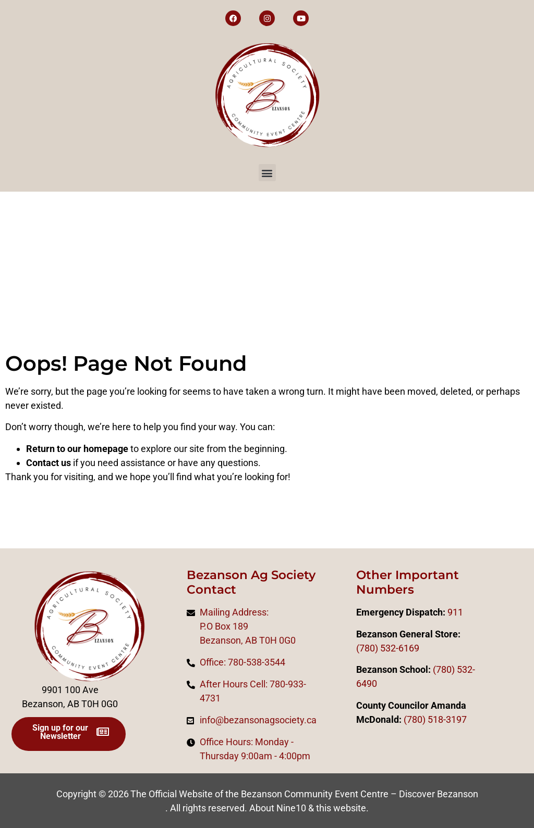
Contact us (48, 462)
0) (421, 719)
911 (455, 612)
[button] (267, 172)
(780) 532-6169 (387, 648)
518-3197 (446, 719)
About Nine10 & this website (307, 807)
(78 (410, 719)
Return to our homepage (77, 448)
